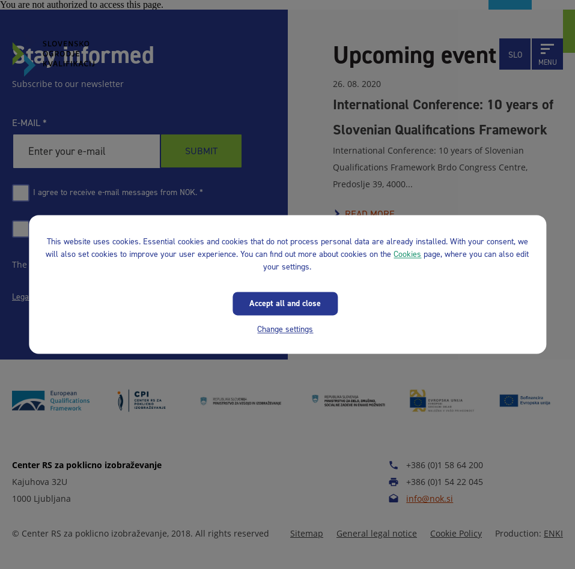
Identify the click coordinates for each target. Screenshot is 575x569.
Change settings (285, 329)
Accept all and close (285, 303)
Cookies (407, 254)
